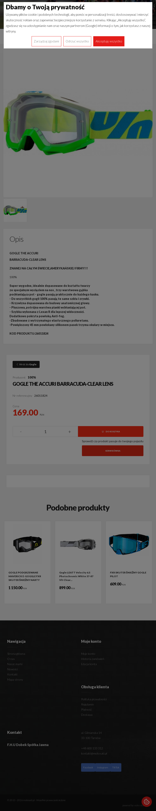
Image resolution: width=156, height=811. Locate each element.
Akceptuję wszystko (109, 41)
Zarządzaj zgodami (46, 41)
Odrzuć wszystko (77, 41)
